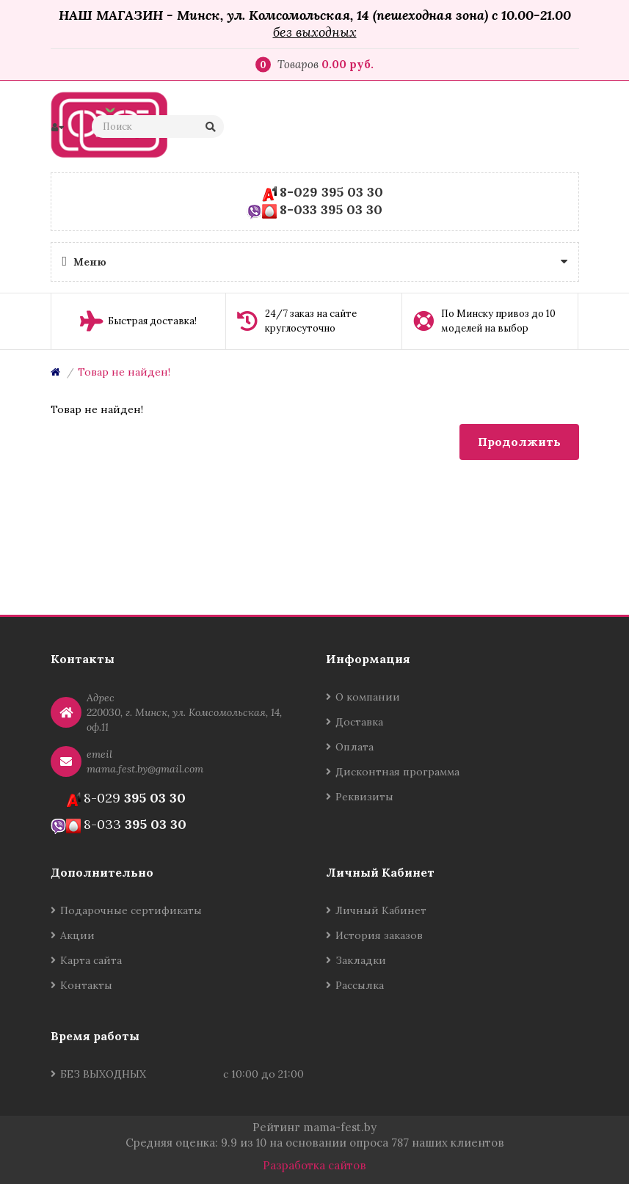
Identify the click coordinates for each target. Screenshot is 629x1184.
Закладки (360, 960)
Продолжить (519, 441)
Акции (77, 935)
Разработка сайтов (314, 1165)
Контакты (86, 985)
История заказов (379, 935)
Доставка (359, 721)
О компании (367, 697)
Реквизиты (364, 796)
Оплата (354, 746)
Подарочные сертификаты (131, 910)
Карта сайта (91, 960)
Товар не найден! (124, 372)
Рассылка (359, 985)
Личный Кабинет (380, 910)
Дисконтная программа (397, 771)
